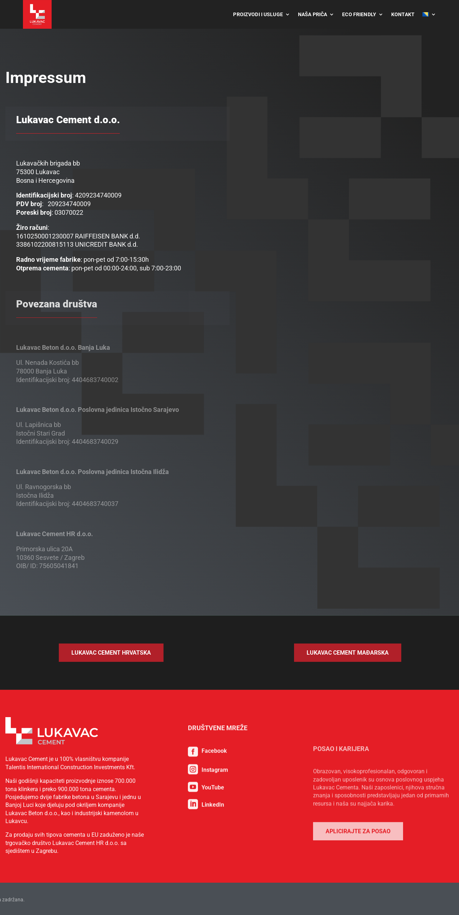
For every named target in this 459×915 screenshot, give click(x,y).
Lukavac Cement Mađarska (348, 652)
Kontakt (403, 14)
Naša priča (312, 14)
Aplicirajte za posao (358, 898)
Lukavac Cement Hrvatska (111, 652)
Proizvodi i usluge (258, 14)
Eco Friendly (359, 14)
